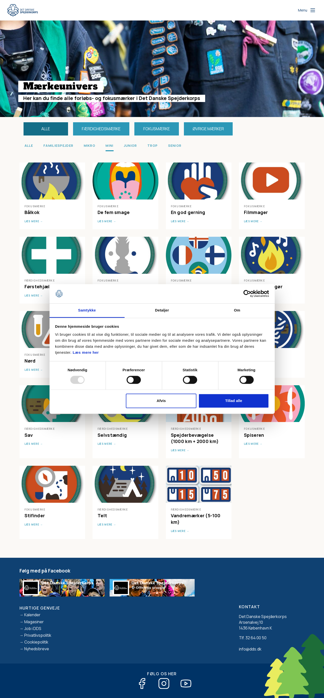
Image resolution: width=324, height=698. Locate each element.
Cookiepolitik (36, 642)
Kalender (32, 615)
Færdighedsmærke (101, 129)
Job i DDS (32, 628)
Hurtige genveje (40, 608)
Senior (175, 145)
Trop (152, 145)
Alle (45, 129)
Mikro (90, 145)
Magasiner (34, 621)
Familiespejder (58, 145)
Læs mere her (86, 352)
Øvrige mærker (208, 129)
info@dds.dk (250, 649)
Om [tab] (237, 310)
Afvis (161, 400)
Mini (109, 145)
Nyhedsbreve (36, 649)
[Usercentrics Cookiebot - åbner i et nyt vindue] (247, 294)
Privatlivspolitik (37, 635)
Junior (130, 145)
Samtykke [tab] (87, 310)
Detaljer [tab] (162, 310)
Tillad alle (233, 400)
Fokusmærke (156, 129)
